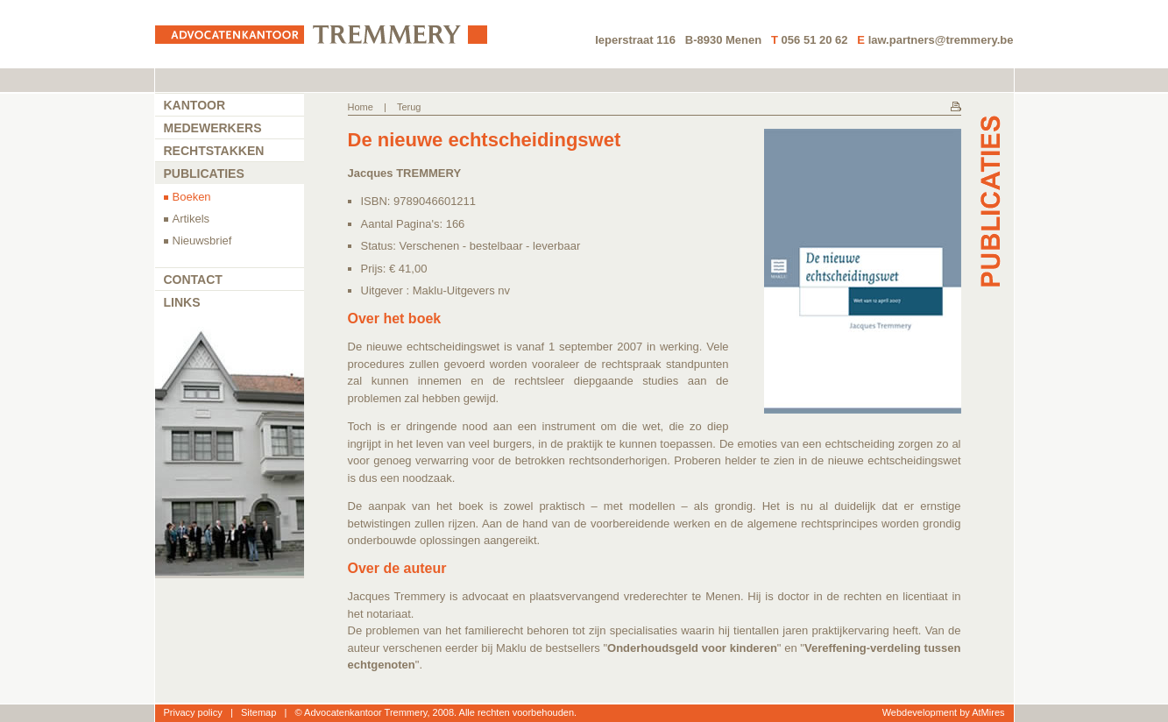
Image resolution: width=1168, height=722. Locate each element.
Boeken (192, 196)
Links (182, 302)
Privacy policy (193, 712)
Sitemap (258, 712)
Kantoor (195, 105)
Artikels (191, 218)
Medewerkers (213, 128)
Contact (193, 280)
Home (360, 107)
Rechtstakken (214, 151)
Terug (409, 107)
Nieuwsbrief (202, 240)
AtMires (988, 712)
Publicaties (204, 173)
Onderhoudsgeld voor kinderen (692, 648)
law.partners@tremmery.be (941, 39)
